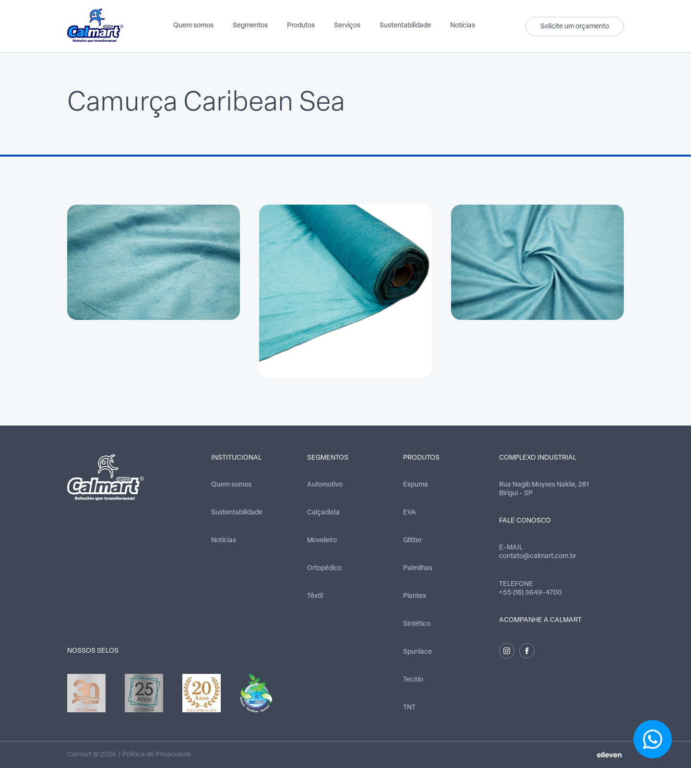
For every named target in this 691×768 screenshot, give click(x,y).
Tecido (413, 679)
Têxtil (315, 596)
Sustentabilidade (405, 25)
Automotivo (325, 484)
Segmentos (250, 25)
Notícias (462, 25)
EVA (409, 512)
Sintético (416, 624)
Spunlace (417, 652)
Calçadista (323, 512)
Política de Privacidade (156, 754)
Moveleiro (322, 540)
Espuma (415, 484)
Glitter (412, 540)
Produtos (301, 25)
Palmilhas (417, 568)
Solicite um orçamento (574, 26)
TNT (409, 707)
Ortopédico (324, 568)
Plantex (414, 596)
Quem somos (193, 25)
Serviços (347, 25)
